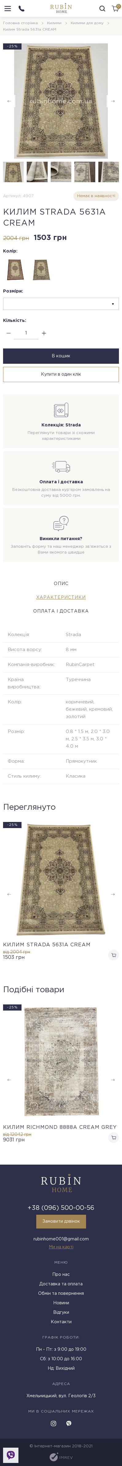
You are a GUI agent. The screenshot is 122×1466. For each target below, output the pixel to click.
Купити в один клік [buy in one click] (61, 374)
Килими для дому (87, 23)
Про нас (61, 1274)
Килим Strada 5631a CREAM (47, 945)
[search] (102, 8)
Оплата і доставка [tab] (61, 611)
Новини (61, 1303)
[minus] (8, 333)
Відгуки (61, 1312)
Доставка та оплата (61, 1284)
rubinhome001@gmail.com (61, 1239)
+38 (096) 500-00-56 (61, 1208)
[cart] (115, 8)
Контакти (61, 1322)
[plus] (43, 333)
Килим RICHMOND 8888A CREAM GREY (60, 1127)
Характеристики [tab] (61, 597)
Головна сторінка (20, 23)
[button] (113, 101)
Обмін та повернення (61, 1293)
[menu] (7, 8)
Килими (54, 23)
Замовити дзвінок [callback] (61, 1221)
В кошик (61, 356)
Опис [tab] (61, 584)
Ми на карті (61, 1247)
